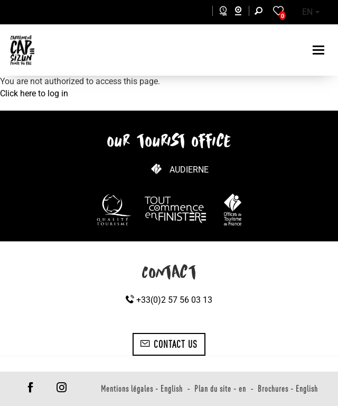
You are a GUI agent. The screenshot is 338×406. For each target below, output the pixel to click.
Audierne (189, 170)
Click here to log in (34, 93)
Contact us (169, 344)
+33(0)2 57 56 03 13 (169, 300)
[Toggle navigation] (319, 50)
